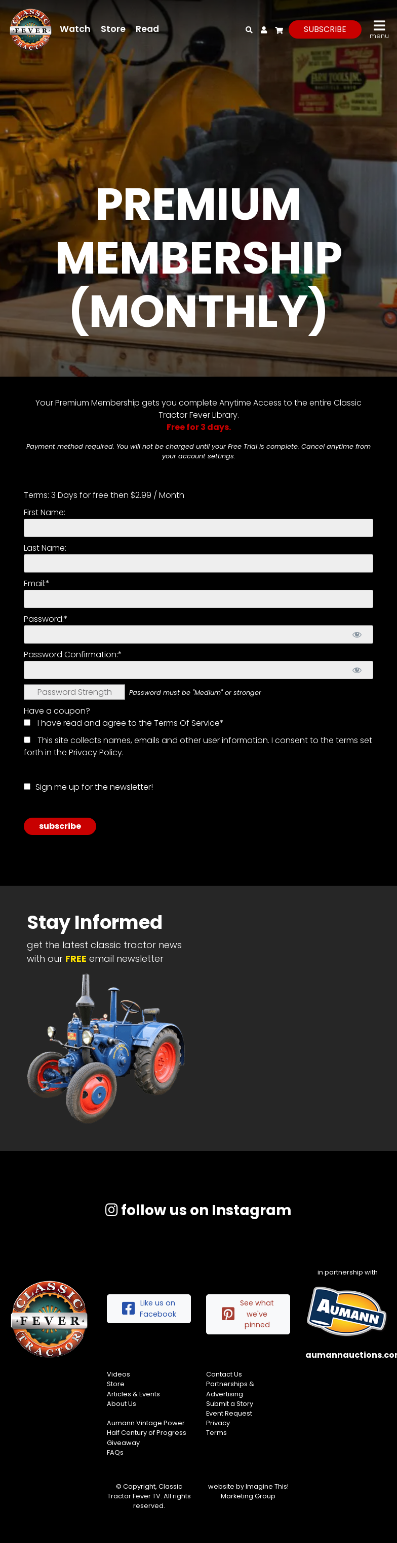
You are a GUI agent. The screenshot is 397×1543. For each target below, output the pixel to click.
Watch (75, 29)
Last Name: (45, 548)
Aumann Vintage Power (146, 1423)
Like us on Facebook (149, 1308)
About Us (121, 1403)
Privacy (218, 1423)
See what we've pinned (248, 1314)
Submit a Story (229, 1403)
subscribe (325, 29)
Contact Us (224, 1374)
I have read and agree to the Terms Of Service (128, 723)
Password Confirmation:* (73, 654)
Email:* (37, 583)
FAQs (115, 1452)
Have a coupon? (57, 711)
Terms (216, 1432)
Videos (118, 1374)
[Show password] (356, 634)
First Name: (44, 512)
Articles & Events (133, 1394)
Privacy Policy (95, 752)
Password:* (46, 619)
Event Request (229, 1413)
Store (113, 29)
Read (147, 29)
